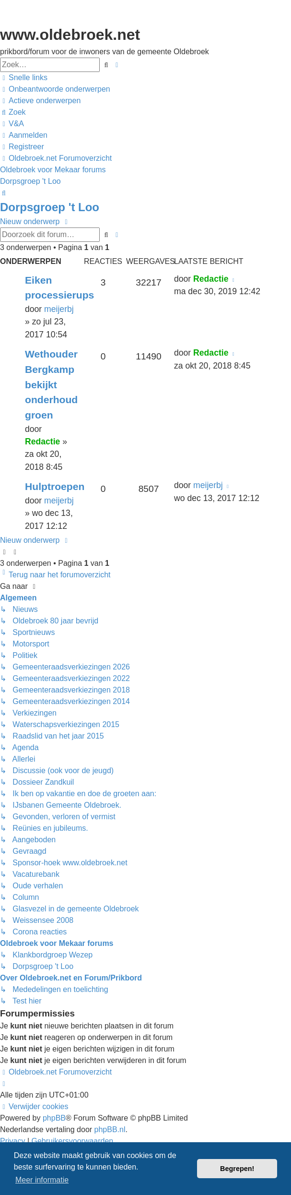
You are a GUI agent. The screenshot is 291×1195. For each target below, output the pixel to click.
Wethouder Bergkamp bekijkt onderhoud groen (51, 384)
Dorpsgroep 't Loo (49, 207)
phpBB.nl (110, 1129)
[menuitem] (55, 89)
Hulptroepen (54, 486)
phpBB (54, 1118)
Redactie (210, 279)
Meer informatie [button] (42, 1180)
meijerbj (59, 309)
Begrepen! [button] (237, 1168)
